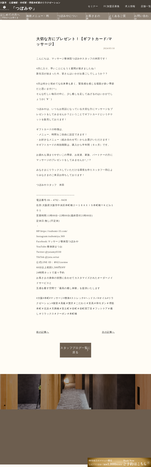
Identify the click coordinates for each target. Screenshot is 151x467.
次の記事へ (108, 332)
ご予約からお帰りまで (10, 17)
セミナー (93, 6)
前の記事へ (42, 332)
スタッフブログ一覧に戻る (75, 350)
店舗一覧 (146, 6)
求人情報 (130, 6)
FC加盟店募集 (112, 6)
